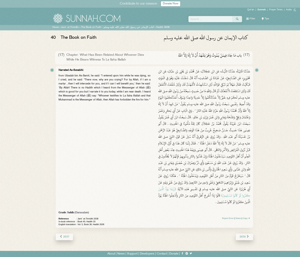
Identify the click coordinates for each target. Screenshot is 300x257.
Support (132, 253)
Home (55, 27)
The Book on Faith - (117, 27)
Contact (162, 253)
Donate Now (171, 3)
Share (238, 218)
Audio (289, 9)
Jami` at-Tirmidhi (70, 27)
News (121, 253)
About (111, 253)
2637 (64, 236)
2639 (244, 236)
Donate (173, 253)
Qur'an (250, 9)
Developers (147, 253)
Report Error (228, 218)
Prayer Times (276, 9)
